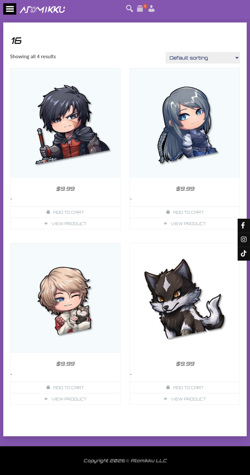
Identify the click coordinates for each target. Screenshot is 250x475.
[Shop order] (203, 57)
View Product (69, 223)
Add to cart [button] (68, 212)
